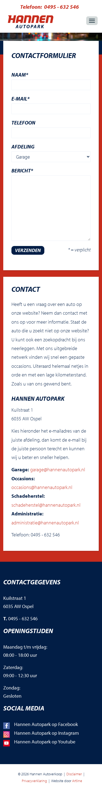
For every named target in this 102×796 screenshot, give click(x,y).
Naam (19, 74)
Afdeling (23, 146)
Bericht (22, 170)
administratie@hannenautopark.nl (45, 522)
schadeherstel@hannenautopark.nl (46, 505)
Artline (77, 780)
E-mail (20, 98)
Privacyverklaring (34, 780)
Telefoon (23, 122)
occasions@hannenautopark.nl (41, 487)
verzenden (28, 250)
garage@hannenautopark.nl (57, 469)
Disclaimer (74, 773)
